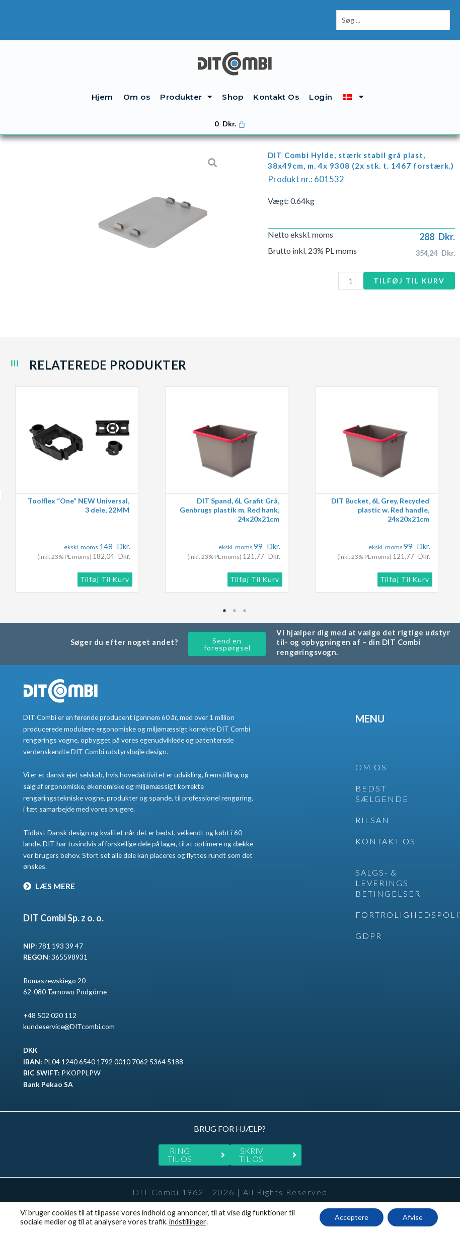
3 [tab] (245, 611)
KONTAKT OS (385, 841)
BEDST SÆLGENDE (382, 793)
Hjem (102, 97)
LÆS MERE (49, 886)
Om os (136, 97)
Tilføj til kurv (409, 280)
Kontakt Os (276, 97)
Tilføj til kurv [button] (105, 579)
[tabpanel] (85, 489)
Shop (232, 97)
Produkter (186, 97)
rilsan (372, 820)
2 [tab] (235, 611)
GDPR (368, 935)
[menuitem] (353, 97)
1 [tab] (225, 611)
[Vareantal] (350, 280)
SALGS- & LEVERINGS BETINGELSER (388, 882)
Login (321, 97)
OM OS (371, 767)
